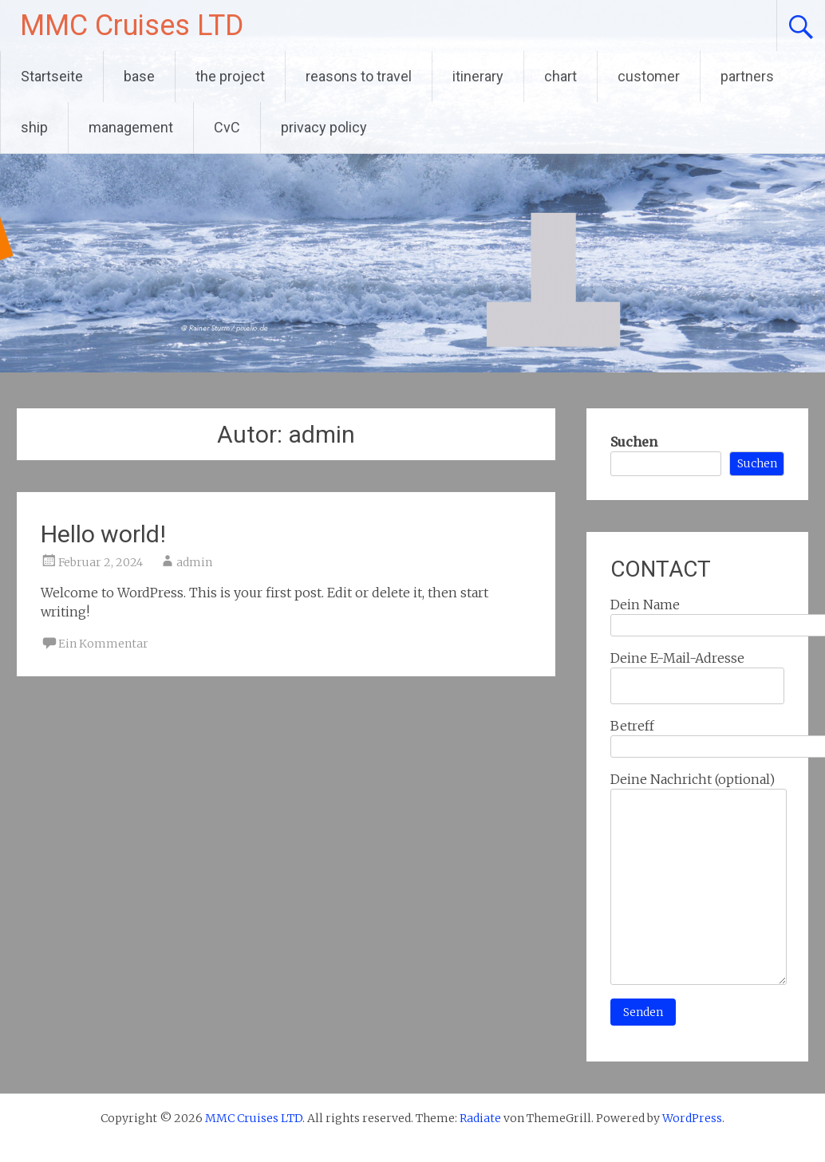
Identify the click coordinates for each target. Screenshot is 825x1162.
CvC (227, 127)
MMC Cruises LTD (131, 25)
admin (194, 562)
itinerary (477, 76)
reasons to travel (359, 76)
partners (747, 76)
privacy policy (324, 127)
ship (34, 127)
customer (649, 76)
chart (560, 76)
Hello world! (103, 534)
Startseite (52, 76)
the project (230, 76)
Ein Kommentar (103, 643)
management (131, 127)
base (139, 76)
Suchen (633, 442)
